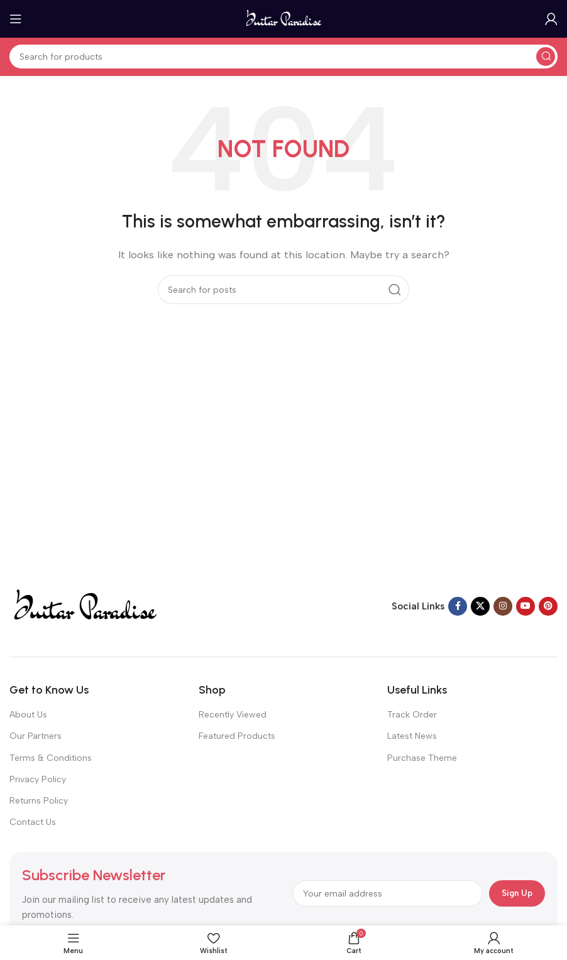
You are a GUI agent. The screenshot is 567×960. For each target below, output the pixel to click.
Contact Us (32, 822)
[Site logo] (283, 18)
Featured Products (237, 736)
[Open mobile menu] (15, 18)
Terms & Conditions (50, 758)
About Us (28, 714)
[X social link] (480, 606)
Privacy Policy (37, 779)
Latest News (412, 736)
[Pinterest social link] (548, 606)
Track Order (412, 714)
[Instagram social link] (502, 606)
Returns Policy (38, 800)
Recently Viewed (233, 714)
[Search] (283, 56)
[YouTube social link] (525, 606)
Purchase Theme (422, 758)
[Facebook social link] (457, 606)
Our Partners (35, 736)
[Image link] (84, 605)
